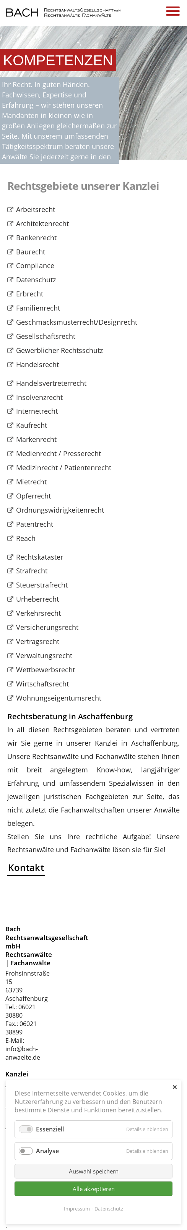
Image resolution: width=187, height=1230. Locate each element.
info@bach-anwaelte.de (22, 1053)
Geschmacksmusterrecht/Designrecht (76, 322)
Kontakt (26, 867)
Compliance (35, 265)
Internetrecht (37, 411)
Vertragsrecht (37, 641)
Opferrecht (33, 495)
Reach (26, 538)
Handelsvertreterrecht (51, 383)
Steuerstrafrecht (42, 584)
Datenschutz (36, 279)
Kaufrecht (31, 425)
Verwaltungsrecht (44, 655)
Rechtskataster (39, 557)
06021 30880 (20, 1011)
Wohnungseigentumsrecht (58, 697)
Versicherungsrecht (47, 627)
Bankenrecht (36, 237)
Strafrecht (31, 570)
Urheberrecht (37, 599)
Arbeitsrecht (35, 209)
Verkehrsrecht (38, 613)
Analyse (47, 1151)
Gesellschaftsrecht (45, 336)
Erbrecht (29, 293)
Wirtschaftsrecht (42, 683)
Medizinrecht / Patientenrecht (63, 467)
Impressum (77, 1208)
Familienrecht (38, 307)
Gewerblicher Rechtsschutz (59, 350)
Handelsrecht (37, 364)
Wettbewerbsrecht (45, 669)
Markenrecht (36, 439)
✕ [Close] (174, 1087)
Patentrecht (34, 524)
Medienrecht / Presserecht (58, 453)
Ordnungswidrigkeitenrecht (60, 510)
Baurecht (30, 251)
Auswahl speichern (94, 1171)
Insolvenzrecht (39, 397)
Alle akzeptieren (94, 1189)
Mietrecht (31, 481)
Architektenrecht (42, 223)
